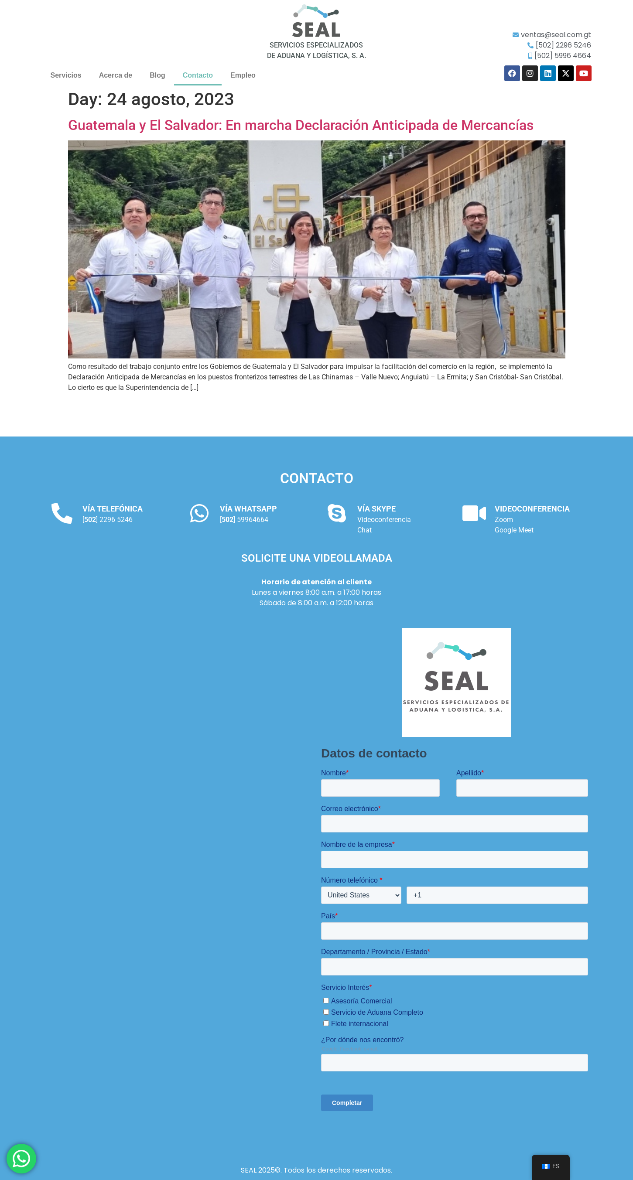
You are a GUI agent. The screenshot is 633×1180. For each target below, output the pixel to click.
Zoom (504, 519)
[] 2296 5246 (107, 519)
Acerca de (116, 75)
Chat (364, 530)
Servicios (66, 75)
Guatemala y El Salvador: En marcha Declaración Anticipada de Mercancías (301, 125)
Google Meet (514, 530)
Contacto (198, 75)
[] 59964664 (244, 519)
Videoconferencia (384, 519)
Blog (157, 75)
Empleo (243, 75)
